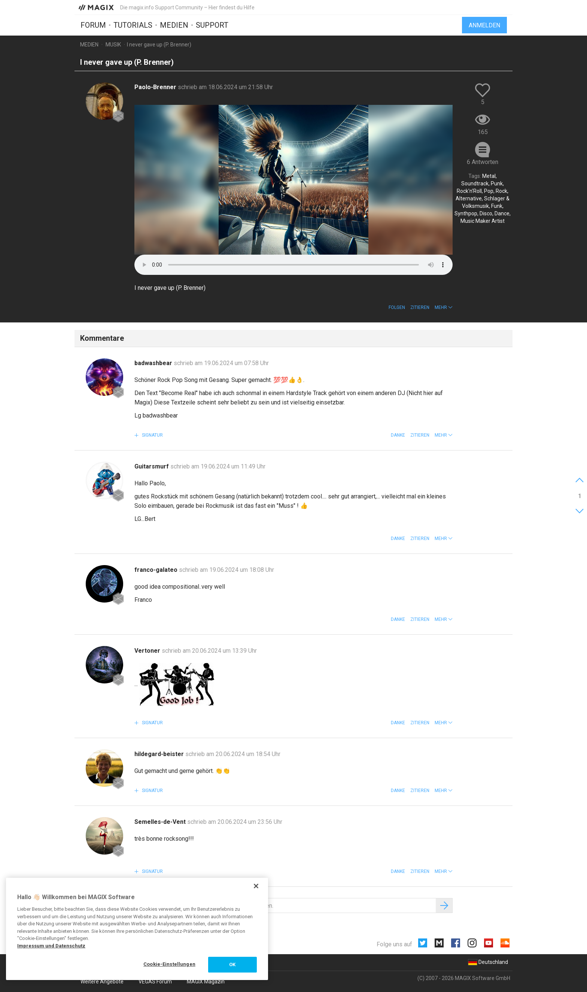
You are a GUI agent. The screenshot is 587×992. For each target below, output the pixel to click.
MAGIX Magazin (206, 982)
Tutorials (132, 25)
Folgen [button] (397, 307)
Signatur (152, 435)
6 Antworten (482, 162)
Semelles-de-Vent (160, 821)
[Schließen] (256, 886)
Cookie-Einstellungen (169, 964)
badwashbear (154, 363)
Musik (113, 45)
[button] (444, 307)
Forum (93, 25)
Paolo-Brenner (156, 87)
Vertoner (148, 650)
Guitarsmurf (152, 466)
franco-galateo (156, 569)
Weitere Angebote (102, 982)
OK (232, 964)
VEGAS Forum (155, 982)
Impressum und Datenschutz (51, 946)
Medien (174, 25)
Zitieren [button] (419, 307)
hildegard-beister (159, 754)
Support (212, 25)
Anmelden (484, 25)
